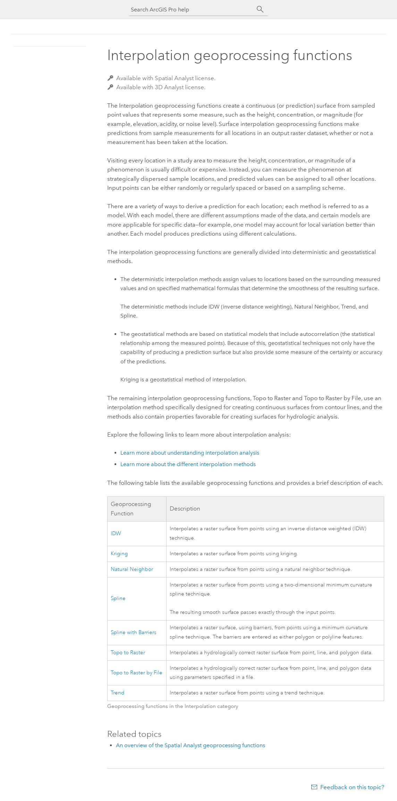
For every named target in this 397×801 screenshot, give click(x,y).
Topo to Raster (128, 652)
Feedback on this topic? (352, 787)
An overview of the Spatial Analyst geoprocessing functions (190, 745)
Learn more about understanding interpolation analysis (189, 452)
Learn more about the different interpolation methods (188, 464)
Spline (118, 598)
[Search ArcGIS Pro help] (191, 9)
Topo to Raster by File (136, 672)
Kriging (119, 553)
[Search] (260, 9)
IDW (116, 533)
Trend (118, 693)
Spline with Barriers (134, 632)
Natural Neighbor (132, 569)
